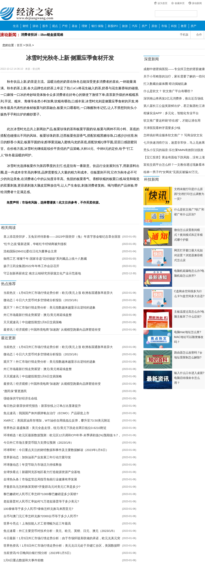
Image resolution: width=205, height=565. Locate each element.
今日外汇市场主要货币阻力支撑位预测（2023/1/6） (38, 442)
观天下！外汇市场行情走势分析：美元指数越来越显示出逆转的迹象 (49, 307)
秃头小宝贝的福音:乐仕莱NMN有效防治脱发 (173, 150)
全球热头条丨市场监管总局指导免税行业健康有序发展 (40, 479)
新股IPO (113, 26)
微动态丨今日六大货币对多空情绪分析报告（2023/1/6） (41, 300)
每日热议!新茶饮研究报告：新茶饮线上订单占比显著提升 (42, 405)
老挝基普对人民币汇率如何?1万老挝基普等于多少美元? (41, 501)
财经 (25, 26)
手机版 (184, 34)
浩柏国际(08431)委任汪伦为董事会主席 (30, 251)
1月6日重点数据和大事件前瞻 (23, 560)
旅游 (125, 26)
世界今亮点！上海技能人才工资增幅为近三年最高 (37, 523)
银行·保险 (97, 26)
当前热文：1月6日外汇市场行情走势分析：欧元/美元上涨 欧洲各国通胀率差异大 (58, 292)
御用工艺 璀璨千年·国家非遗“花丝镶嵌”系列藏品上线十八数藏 (45, 258)
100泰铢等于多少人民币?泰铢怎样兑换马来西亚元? (38, 508)
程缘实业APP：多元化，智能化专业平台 (171, 113)
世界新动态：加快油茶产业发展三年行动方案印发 (37, 457)
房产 (144, 26)
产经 (65, 26)
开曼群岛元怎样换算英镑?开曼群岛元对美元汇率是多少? (42, 486)
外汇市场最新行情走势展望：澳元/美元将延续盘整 (37, 315)
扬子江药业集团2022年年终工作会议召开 (31, 266)
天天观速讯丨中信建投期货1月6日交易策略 (32, 322)
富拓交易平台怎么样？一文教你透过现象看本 (174, 164)
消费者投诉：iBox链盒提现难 (42, 34)
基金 (74, 26)
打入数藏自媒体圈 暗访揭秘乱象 (165, 83)
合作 (199, 34)
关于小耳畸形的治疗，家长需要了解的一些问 (174, 76)
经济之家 (26, 13)
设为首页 (162, 3)
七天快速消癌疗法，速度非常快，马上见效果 (174, 142)
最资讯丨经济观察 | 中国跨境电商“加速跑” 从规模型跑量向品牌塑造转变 (52, 329)
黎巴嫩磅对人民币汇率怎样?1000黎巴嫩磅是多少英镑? (40, 494)
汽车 (135, 26)
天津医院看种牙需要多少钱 (161, 128)
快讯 (28, 45)
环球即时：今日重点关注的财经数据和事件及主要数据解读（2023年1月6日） (56, 450)
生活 (16, 26)
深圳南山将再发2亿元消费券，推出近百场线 (173, 98)
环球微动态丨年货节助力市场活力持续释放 (32, 464)
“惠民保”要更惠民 (15, 391)
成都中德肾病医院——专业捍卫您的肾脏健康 (174, 69)
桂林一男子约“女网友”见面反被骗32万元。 (172, 172)
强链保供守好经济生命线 (20, 398)
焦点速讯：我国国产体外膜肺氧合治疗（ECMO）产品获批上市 (46, 413)
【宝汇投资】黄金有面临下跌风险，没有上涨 (174, 157)
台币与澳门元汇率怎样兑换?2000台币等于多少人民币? (40, 516)
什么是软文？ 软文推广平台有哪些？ (168, 91)
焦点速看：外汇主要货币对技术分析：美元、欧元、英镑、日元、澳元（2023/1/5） (60, 531)
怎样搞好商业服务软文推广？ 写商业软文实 (173, 135)
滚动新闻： (10, 34)
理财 (84, 26)
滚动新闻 (197, 3)
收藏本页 (180, 3)
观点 (55, 26)
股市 (45, 26)
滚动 (35, 26)
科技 (174, 26)
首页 (19, 45)
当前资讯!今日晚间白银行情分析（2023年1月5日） (38, 553)
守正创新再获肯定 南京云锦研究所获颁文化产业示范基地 (42, 273)
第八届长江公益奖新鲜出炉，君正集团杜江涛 (174, 105)
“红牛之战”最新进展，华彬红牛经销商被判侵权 (35, 244)
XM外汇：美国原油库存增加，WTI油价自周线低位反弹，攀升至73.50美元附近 (56, 420)
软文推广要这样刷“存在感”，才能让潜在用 (172, 120)
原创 (154, 26)
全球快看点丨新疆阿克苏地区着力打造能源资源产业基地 (41, 472)
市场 (164, 26)
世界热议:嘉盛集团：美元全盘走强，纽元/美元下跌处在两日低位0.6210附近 (54, 428)
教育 (184, 26)
